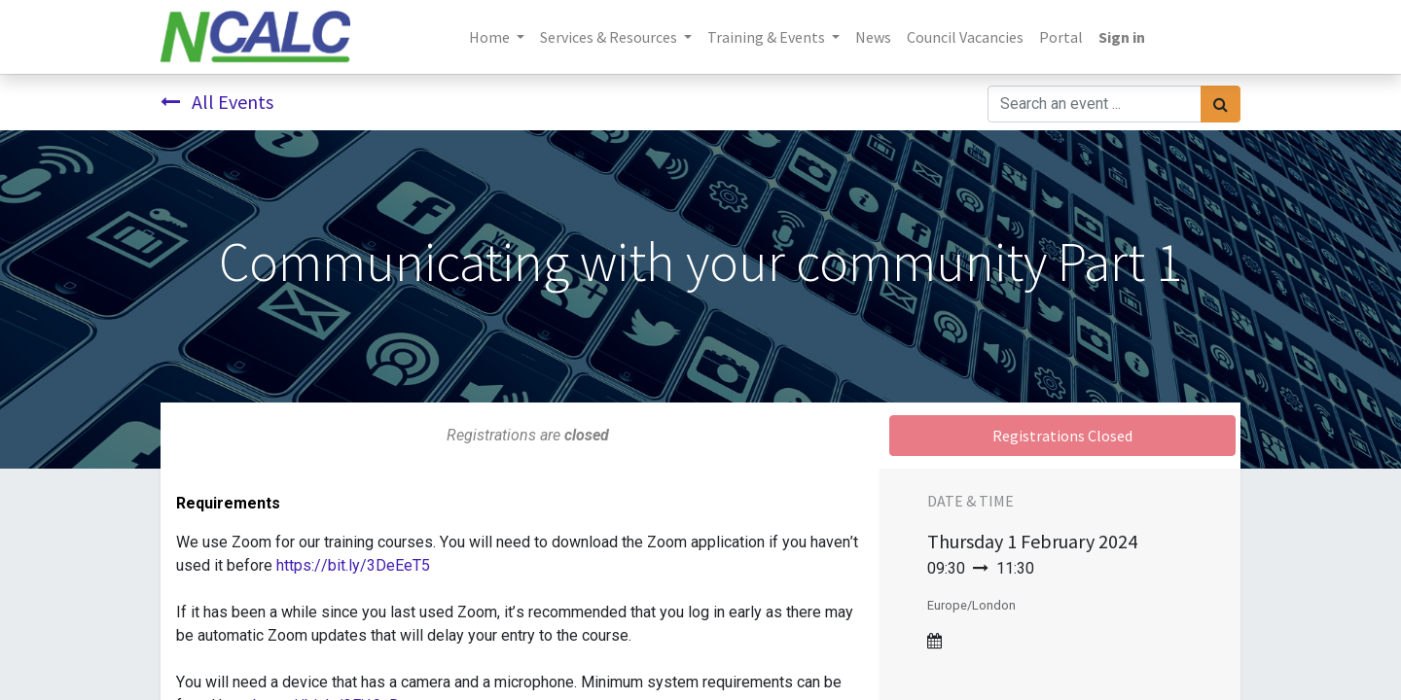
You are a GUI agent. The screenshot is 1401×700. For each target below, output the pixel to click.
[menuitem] (873, 37)
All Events (217, 101)
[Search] (1220, 104)
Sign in (1121, 37)
